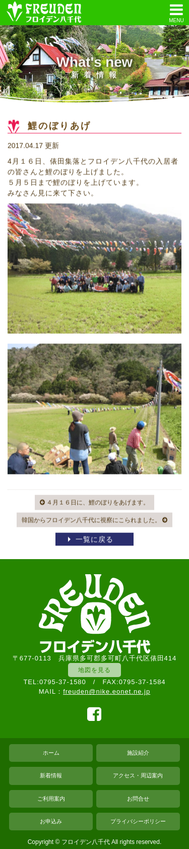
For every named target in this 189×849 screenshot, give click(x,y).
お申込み (51, 821)
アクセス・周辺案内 (138, 775)
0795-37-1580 (62, 682)
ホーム (51, 753)
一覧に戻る (94, 540)
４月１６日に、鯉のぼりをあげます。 (94, 502)
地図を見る (94, 669)
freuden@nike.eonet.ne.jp (106, 691)
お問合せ (138, 799)
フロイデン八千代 (85, 841)
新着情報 (51, 775)
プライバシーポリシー (138, 821)
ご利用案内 (51, 799)
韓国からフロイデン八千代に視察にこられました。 (94, 520)
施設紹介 (138, 753)
